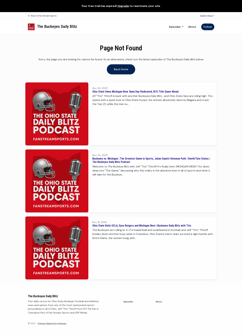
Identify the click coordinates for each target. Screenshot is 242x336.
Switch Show (206, 15)
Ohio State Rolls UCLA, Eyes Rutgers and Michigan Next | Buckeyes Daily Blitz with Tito (141, 225)
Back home (121, 69)
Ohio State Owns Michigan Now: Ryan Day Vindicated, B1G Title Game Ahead (135, 91)
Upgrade (123, 6)
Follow (208, 27)
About (192, 27)
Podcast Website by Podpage (52, 323)
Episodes (175, 27)
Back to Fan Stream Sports (44, 15)
